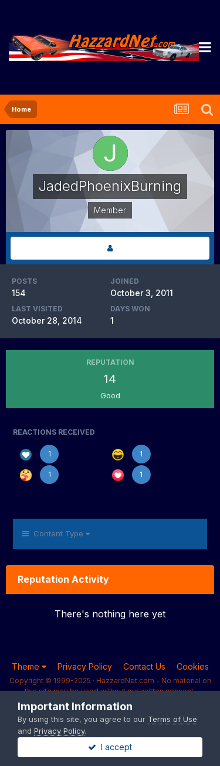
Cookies (193, 666)
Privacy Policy (84, 666)
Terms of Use (172, 719)
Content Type (56, 533)
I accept (110, 747)
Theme (29, 666)
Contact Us (144, 666)
